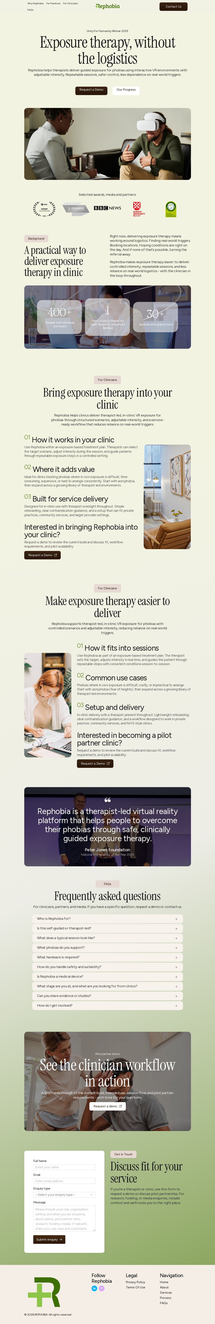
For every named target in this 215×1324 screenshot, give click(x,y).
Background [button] (36, 238)
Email (35, 1175)
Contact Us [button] (174, 6)
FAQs (30, 9)
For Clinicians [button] (107, 382)
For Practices (53, 3)
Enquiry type (40, 1188)
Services (166, 1292)
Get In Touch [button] (124, 1154)
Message (38, 1202)
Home (164, 1282)
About (164, 1287)
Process (165, 1298)
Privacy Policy (135, 1282)
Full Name (39, 1161)
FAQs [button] (107, 884)
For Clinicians (70, 3)
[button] (43, 555)
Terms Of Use (135, 1287)
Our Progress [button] (126, 89)
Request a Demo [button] (91, 89)
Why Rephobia (35, 3)
